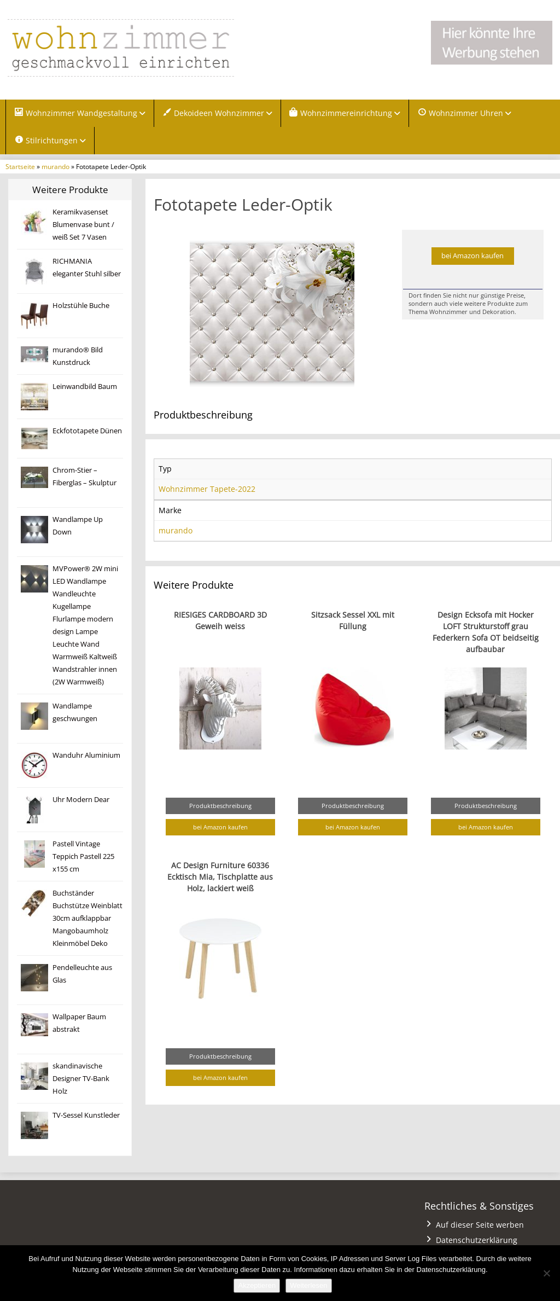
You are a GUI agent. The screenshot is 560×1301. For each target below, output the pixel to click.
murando (55, 167)
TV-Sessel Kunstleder (86, 1117)
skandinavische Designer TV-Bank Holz (80, 1080)
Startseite (20, 167)
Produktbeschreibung (220, 807)
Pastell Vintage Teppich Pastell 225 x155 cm (83, 858)
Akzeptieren (257, 1285)
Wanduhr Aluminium (86, 757)
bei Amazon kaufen (472, 257)
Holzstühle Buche (80, 307)
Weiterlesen (308, 1285)
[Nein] (546, 1273)
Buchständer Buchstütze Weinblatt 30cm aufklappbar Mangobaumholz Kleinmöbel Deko (87, 920)
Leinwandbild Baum (84, 388)
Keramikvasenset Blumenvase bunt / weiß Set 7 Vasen (83, 226)
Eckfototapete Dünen (87, 432)
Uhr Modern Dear (80, 801)
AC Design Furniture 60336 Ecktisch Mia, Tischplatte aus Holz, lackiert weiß (220, 878)
